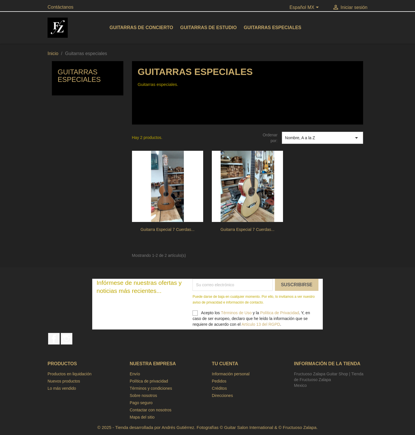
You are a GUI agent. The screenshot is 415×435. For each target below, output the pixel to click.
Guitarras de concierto (141, 27)
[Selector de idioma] (305, 7)
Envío (135, 374)
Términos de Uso (236, 312)
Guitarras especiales (272, 27)
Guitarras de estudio (208, 27)
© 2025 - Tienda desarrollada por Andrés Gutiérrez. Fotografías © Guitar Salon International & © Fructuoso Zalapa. (207, 427)
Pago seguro (141, 402)
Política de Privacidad (279, 312)
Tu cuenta (225, 363)
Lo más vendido (62, 388)
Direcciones (222, 395)
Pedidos (219, 381)
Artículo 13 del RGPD (261, 324)
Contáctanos (60, 7)
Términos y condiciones (151, 388)
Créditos (219, 388)
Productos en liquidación (70, 374)
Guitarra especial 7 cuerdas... (167, 229)
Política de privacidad (149, 381)
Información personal (231, 374)
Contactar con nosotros (150, 410)
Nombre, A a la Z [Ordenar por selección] (322, 137)
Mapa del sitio (142, 417)
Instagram (66, 338)
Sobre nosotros (143, 395)
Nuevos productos (64, 381)
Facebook (54, 338)
